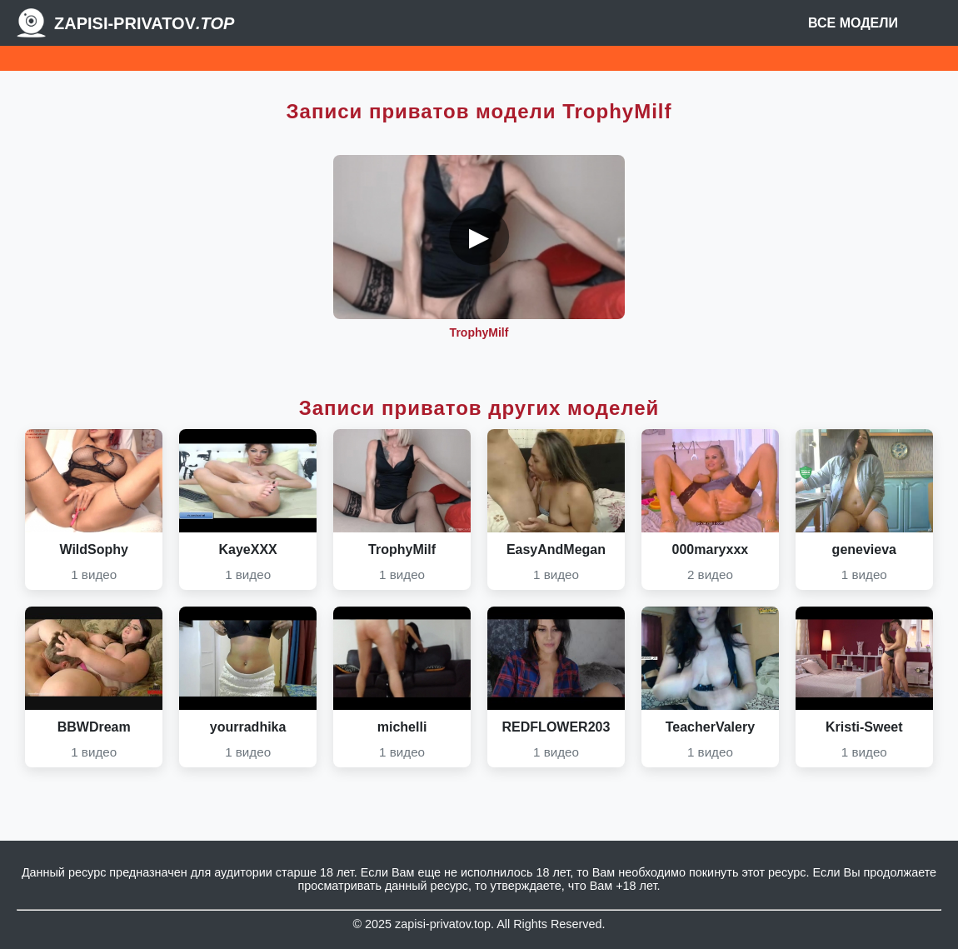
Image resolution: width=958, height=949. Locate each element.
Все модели (853, 23)
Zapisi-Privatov (144, 23)
